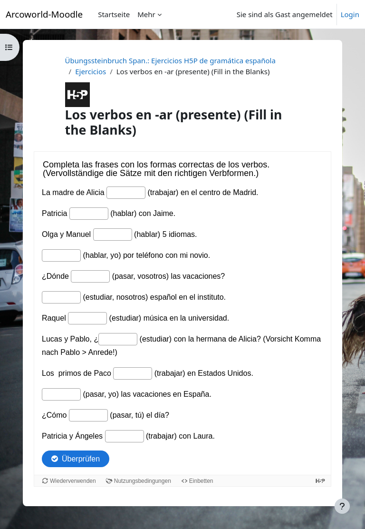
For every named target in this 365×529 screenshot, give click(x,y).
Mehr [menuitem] (146, 14)
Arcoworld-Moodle (44, 14)
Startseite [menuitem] (114, 14)
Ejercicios (90, 71)
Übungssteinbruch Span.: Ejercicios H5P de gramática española (170, 60)
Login (350, 14)
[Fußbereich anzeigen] (342, 506)
